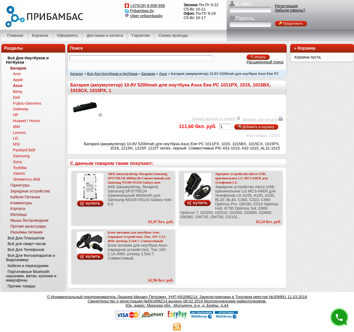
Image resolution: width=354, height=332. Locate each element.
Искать (258, 57)
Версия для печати (260, 119)
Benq (17, 91)
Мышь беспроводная (29, 220)
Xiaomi (19, 173)
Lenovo (19, 132)
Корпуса (17, 208)
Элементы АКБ (26, 179)
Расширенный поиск (264, 62)
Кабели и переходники (28, 266)
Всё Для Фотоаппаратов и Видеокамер (30, 257)
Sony (17, 162)
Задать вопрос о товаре (213, 118)
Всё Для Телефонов (26, 249)
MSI (16, 144)
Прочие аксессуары (28, 226)
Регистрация (286, 6)
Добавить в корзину (256, 127)
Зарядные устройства (30, 191)
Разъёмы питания (26, 232)
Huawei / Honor (26, 121)
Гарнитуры (20, 185)
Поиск (76, 48)
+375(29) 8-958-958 (147, 5)
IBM (16, 127)
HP (15, 115)
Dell (16, 97)
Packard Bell (24, 150)
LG (15, 138)
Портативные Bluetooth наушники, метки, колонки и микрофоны (31, 275)
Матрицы (18, 214)
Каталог (76, 74)
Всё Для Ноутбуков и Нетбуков (112, 74)
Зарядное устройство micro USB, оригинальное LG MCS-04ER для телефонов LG (241, 178)
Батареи (148, 74)
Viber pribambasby (146, 16)
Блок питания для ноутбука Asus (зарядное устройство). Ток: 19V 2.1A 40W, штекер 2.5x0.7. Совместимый (136, 236)
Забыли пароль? (290, 10)
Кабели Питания (25, 197)
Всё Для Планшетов (26, 238)
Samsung (21, 156)
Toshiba (20, 168)
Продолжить (291, 23)
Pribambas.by (142, 11)
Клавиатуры (21, 203)
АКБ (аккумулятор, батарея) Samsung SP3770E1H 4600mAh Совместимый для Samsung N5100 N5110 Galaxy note (139, 178)
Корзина (306, 48)
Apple (18, 80)
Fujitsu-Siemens (27, 103)
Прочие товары (21, 286)
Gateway (20, 109)
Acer (17, 74)
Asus (163, 74)
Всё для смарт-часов (27, 244)
